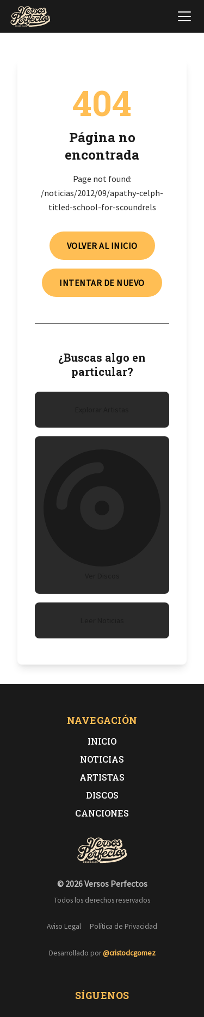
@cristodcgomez (129, 953)
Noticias (102, 759)
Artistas (102, 777)
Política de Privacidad (123, 926)
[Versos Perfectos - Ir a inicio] (30, 16)
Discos (102, 795)
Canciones (102, 813)
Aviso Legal (64, 926)
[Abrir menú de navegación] (184, 16)
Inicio (102, 741)
